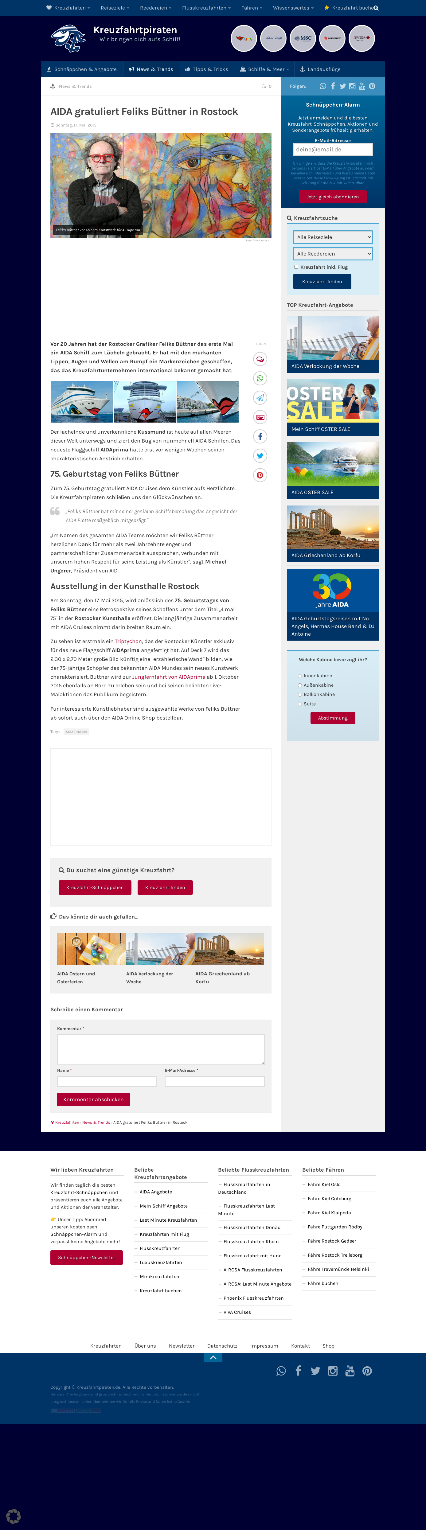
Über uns (152, 1345)
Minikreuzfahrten (159, 1276)
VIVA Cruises (237, 1312)
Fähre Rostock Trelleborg (335, 1255)
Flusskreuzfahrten (188, 7)
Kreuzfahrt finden (165, 887)
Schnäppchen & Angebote (79, 69)
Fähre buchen (323, 1283)
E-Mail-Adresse (181, 1070)
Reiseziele (107, 7)
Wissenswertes (267, 7)
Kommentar (70, 1028)
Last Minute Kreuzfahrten (168, 1220)
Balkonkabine (316, 694)
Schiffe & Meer (241, 69)
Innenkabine (315, 675)
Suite (307, 703)
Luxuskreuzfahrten (161, 1262)
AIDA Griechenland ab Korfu (326, 555)
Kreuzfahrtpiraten (147, 31)
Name (64, 1070)
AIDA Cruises (76, 731)
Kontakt (293, 1345)
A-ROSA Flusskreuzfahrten (253, 1269)
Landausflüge (294, 69)
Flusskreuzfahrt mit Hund (253, 1255)
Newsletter (184, 1345)
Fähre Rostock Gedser (332, 1240)
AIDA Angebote (156, 1191)
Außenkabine (316, 685)
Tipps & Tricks (192, 69)
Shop (319, 1345)
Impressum (260, 1345)
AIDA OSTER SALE (312, 492)
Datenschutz (221, 1345)
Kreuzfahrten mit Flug (164, 1234)
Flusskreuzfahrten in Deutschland (244, 1188)
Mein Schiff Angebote (164, 1205)
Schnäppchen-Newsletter (86, 1257)
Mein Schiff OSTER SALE (320, 428)
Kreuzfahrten (64, 7)
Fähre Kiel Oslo (324, 1184)
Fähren (230, 7)
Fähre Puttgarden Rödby (335, 1226)
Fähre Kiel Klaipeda (329, 1212)
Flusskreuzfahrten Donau (252, 1227)
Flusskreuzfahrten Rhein (251, 1241)
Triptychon (128, 641)
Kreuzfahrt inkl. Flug (324, 267)
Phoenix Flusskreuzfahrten (254, 1298)
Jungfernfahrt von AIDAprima (168, 676)
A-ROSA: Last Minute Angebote (257, 1283)
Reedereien (143, 7)
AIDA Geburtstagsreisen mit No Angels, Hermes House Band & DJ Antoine (332, 626)
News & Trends (142, 69)
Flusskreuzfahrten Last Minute (246, 1209)
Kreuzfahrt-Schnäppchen (95, 887)
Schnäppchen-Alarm (73, 1234)
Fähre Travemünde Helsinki (338, 1269)
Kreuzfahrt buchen (322, 7)
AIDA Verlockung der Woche (325, 365)
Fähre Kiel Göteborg (329, 1198)
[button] (13, 1516)
